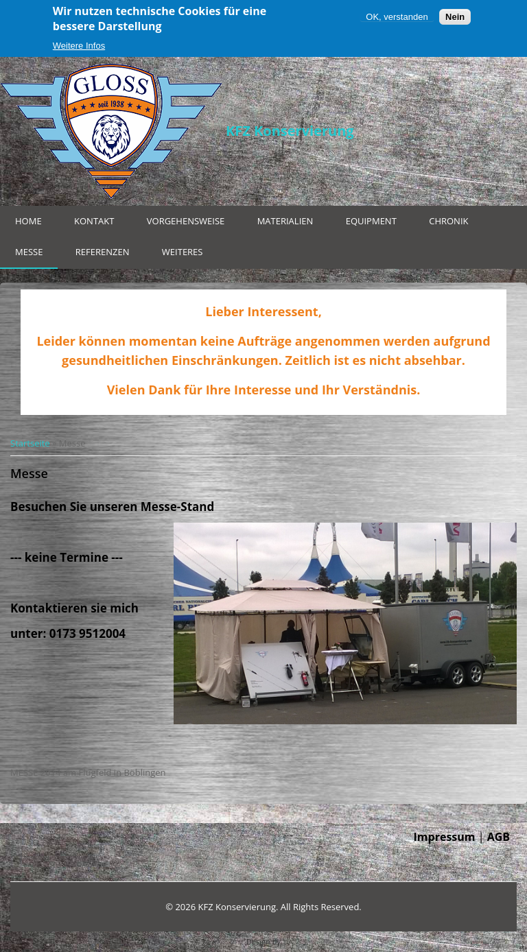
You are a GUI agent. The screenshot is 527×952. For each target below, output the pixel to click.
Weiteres (182, 252)
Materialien (285, 221)
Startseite (30, 443)
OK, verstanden (397, 16)
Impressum (445, 836)
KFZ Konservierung (290, 130)
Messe (29, 252)
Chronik (448, 221)
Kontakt (94, 221)
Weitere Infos (79, 45)
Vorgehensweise (186, 221)
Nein (455, 17)
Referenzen (102, 252)
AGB (498, 836)
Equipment (371, 221)
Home (28, 221)
